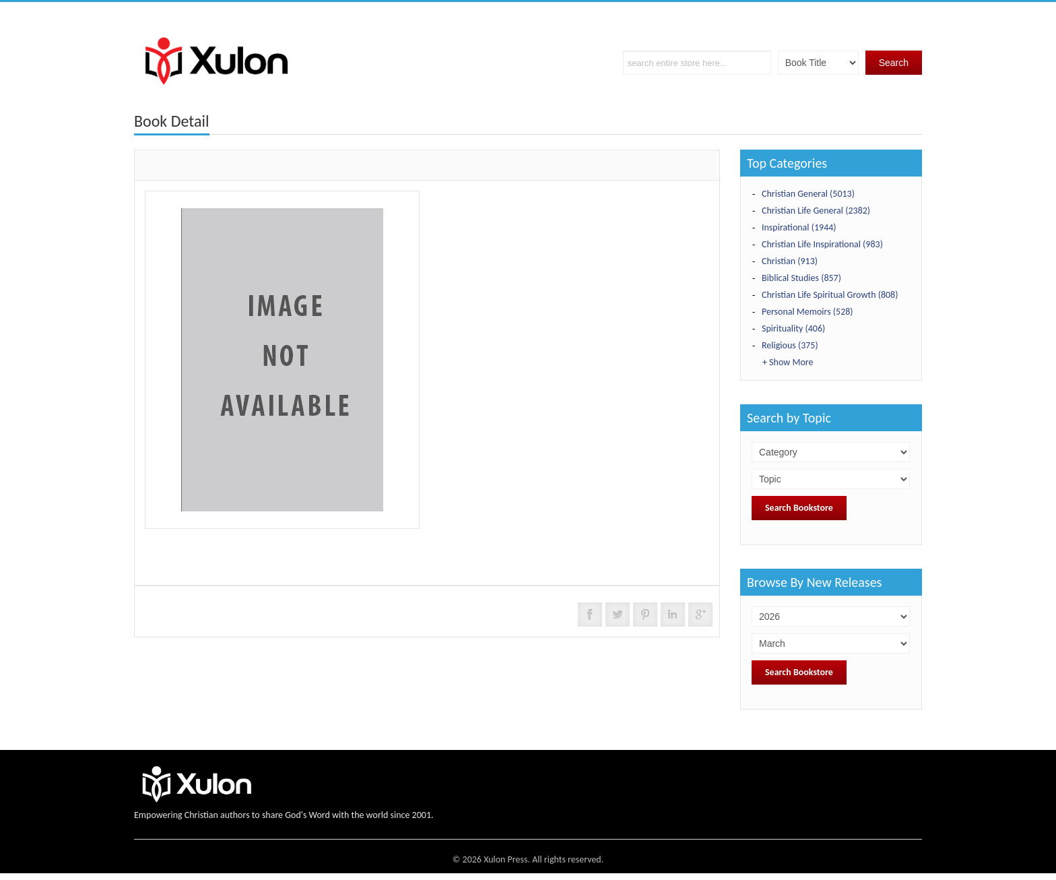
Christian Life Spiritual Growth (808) (830, 295)
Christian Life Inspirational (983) (822, 244)
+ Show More (787, 362)
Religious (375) (790, 345)
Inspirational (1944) (799, 227)
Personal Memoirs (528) (807, 311)
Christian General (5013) (808, 193)
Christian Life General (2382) (816, 210)
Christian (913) (790, 261)
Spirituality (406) (793, 328)
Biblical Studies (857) (801, 278)
